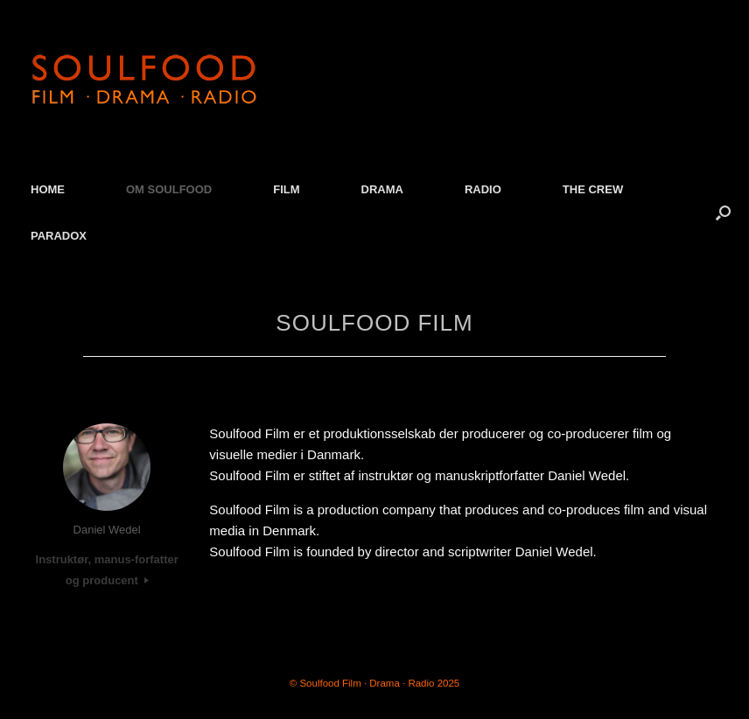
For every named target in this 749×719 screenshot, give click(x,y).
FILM (286, 189)
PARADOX (59, 235)
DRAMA (382, 189)
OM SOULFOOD (169, 189)
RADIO (483, 189)
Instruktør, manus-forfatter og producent (107, 570)
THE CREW (593, 189)
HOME (48, 189)
